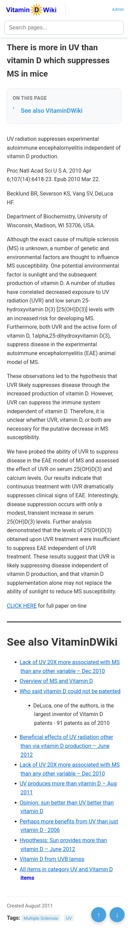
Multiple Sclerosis (41, 918)
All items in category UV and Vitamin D (66, 869)
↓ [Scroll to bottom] (117, 914)
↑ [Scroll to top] (98, 914)
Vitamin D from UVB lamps (51, 859)
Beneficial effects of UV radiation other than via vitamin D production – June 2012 (66, 746)
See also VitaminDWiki (52, 110)
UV (69, 918)
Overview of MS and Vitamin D (56, 681)
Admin (118, 9)
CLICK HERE (22, 606)
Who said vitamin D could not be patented (69, 691)
